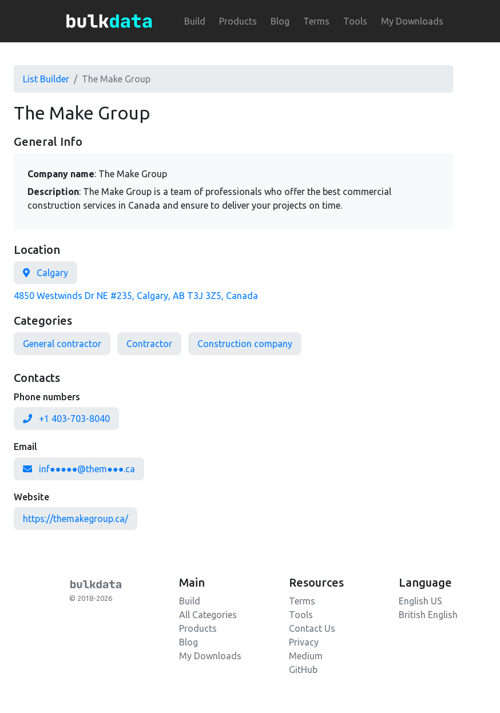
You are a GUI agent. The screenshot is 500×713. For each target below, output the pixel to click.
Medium (306, 656)
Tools (355, 21)
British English (428, 615)
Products (238, 21)
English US (420, 601)
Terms (316, 21)
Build (194, 21)
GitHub (303, 669)
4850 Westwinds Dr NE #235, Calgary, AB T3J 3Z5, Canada (136, 295)
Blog (280, 21)
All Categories (208, 615)
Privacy (304, 642)
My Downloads (412, 21)
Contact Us (312, 628)
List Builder (46, 79)
